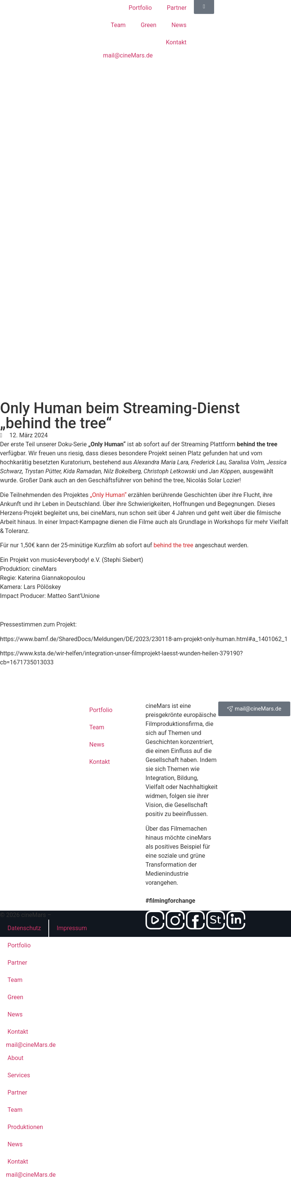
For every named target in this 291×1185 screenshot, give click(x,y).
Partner (17, 962)
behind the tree (174, 545)
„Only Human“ (108, 494)
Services (19, 1075)
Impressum (72, 928)
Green (148, 16)
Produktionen (25, 1127)
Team (118, 16)
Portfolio (19, 945)
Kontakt (176, 34)
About (16, 1058)
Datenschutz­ (24, 928)
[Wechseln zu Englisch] (146, 76)
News (178, 16)
